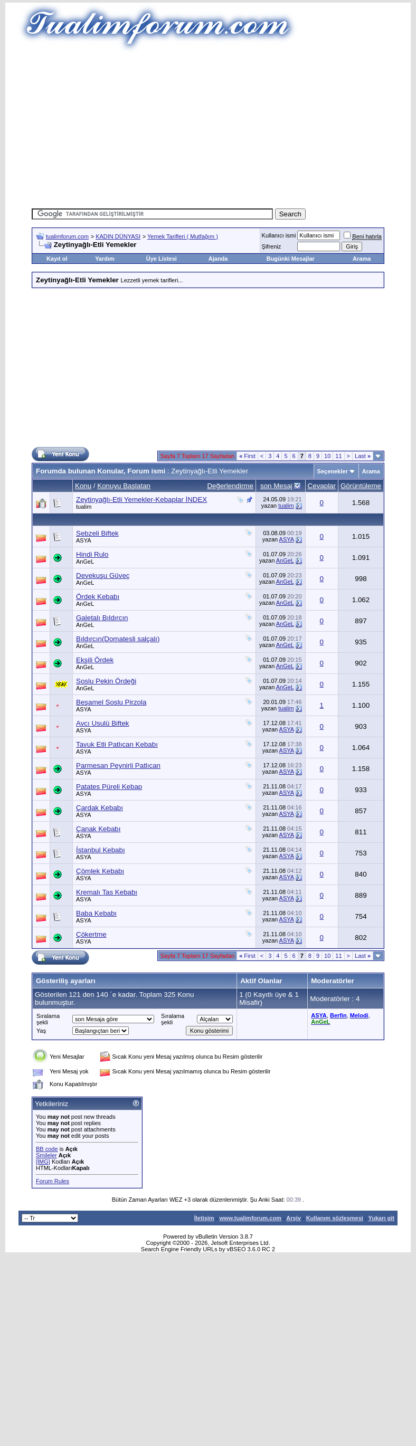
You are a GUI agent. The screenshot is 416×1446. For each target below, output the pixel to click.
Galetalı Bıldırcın (102, 618)
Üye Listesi (161, 258)
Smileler (46, 1155)
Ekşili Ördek (95, 660)
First (247, 456)
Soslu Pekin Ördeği (106, 681)
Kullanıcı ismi (279, 235)
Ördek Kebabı (97, 597)
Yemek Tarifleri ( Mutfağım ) (182, 236)
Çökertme (91, 934)
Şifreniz (271, 246)
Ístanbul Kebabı (100, 850)
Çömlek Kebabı (100, 871)
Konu (83, 486)
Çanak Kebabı (98, 829)
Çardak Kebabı (99, 808)
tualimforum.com (67, 236)
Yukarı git (381, 1218)
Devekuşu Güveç (103, 575)
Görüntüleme (361, 486)
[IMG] (43, 1161)
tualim (83, 506)
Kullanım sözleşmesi (334, 1218)
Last (363, 456)
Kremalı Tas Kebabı (106, 892)
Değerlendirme (230, 486)
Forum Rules (52, 1181)
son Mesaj (276, 486)
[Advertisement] (208, 127)
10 (327, 456)
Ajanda (218, 258)
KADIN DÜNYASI (118, 236)
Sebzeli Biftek (97, 533)
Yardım (105, 258)
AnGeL (85, 561)
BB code (47, 1149)
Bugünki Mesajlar (291, 258)
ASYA (83, 540)
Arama (362, 258)
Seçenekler (332, 471)
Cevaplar (322, 486)
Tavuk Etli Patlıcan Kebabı (117, 744)
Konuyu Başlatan (123, 486)
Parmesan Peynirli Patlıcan (118, 765)
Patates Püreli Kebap (109, 787)
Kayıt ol (57, 258)
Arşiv (293, 1218)
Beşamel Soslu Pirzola (111, 702)
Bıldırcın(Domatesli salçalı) (118, 639)
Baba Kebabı (96, 913)
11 (338, 456)
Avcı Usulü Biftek (102, 723)
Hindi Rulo (92, 554)
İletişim (204, 1218)
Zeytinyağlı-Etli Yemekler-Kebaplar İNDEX (141, 499)
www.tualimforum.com (250, 1218)
